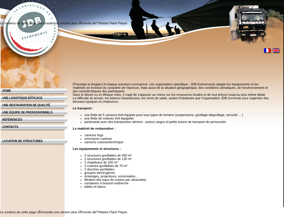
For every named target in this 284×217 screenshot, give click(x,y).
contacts (10, 126)
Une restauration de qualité (26, 105)
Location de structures (22, 141)
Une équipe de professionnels (27, 112)
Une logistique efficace (22, 98)
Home (6, 90)
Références (12, 119)
